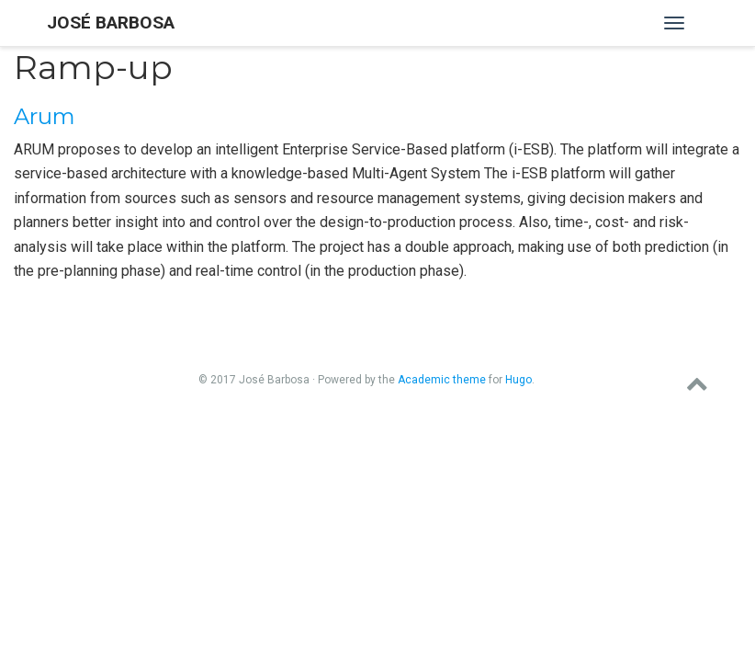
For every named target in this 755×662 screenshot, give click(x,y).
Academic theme (442, 379)
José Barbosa (111, 22)
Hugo (518, 379)
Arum (44, 116)
